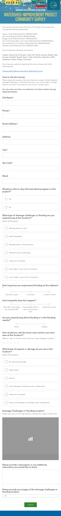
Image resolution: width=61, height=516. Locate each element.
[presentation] (30, 198)
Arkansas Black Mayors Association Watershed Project (22, 71)
